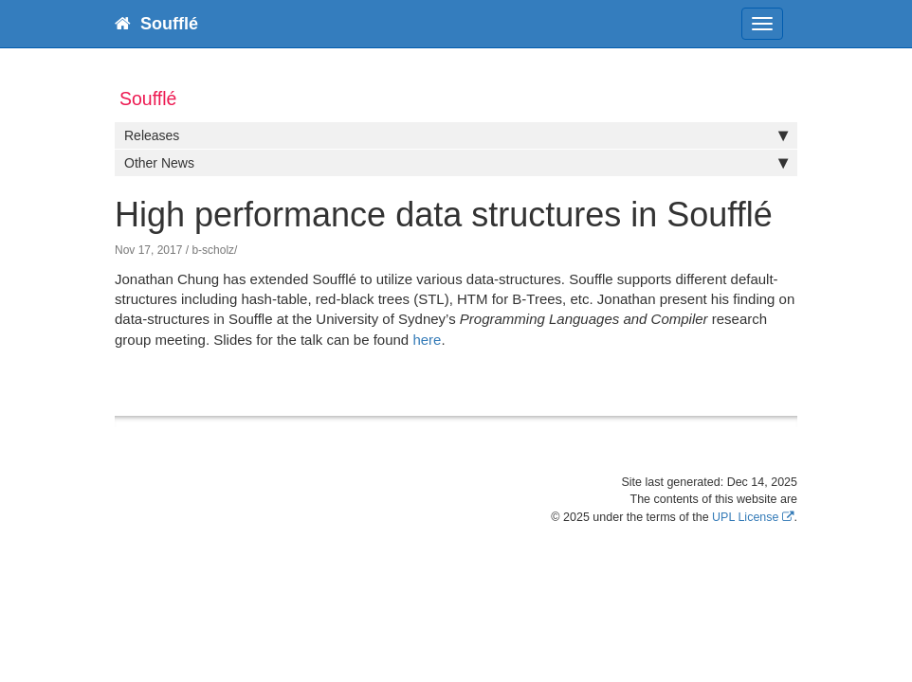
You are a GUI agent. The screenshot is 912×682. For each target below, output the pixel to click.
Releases (456, 135)
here (426, 340)
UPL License (745, 517)
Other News (456, 162)
